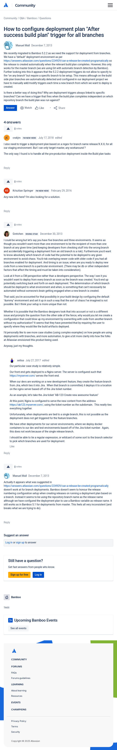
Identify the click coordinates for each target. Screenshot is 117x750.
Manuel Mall (23, 45)
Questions (45, 18)
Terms (14, 726)
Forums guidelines (20, 678)
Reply (7, 167)
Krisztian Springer (23, 190)
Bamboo (32, 18)
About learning (18, 690)
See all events (18, 628)
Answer (10, 107)
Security (15, 731)
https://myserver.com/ (22, 375)
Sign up (20, 542)
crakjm (17, 137)
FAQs (14, 672)
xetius (20, 360)
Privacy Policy (18, 721)
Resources (16, 696)
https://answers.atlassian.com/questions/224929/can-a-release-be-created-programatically (56, 60)
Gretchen (18, 233)
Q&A (22, 18)
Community (25, 5)
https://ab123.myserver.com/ (26, 404)
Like (12, 446)
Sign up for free (19, 574)
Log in (9, 542)
